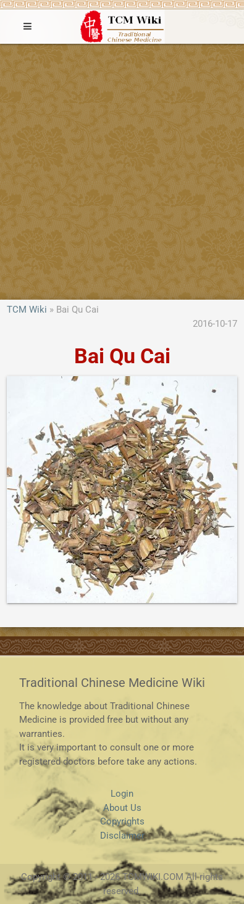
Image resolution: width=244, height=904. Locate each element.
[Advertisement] (122, 172)
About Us (122, 807)
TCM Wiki (27, 309)
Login (122, 793)
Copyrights (122, 821)
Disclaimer (122, 835)
